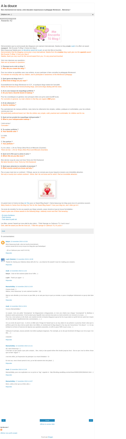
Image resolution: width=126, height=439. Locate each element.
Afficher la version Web (47, 424)
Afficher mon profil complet (8, 433)
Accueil (47, 420)
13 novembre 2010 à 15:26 (19, 241)
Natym (8, 241)
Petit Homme (6, 217)
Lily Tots (27, 203)
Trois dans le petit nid (9, 219)
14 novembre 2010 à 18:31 (18, 306)
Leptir (73, 46)
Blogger (50, 437)
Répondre (9, 253)
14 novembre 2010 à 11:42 (18, 271)
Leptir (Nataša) (11, 259)
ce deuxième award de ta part (31, 50)
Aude (7, 271)
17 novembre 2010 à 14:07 (24, 381)
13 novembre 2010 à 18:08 (24, 259)
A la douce (9, 6)
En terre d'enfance (8, 215)
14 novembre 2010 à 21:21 (24, 346)
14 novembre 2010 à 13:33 (24, 286)
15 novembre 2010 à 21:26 (18, 369)
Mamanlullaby (10, 286)
